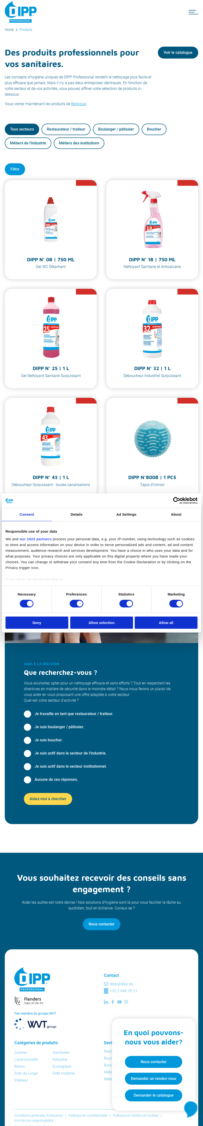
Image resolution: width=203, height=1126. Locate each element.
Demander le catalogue (152, 1094)
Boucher (154, 129)
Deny (36, 623)
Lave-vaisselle (26, 1059)
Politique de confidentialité (88, 1115)
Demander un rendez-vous (152, 1077)
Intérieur (21, 1080)
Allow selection (101, 623)
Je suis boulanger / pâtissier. (59, 727)
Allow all (166, 623)
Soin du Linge (25, 1073)
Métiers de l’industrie (28, 143)
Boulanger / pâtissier (116, 129)
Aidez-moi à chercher (48, 799)
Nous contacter (102, 924)
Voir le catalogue (178, 52)
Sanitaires (61, 1052)
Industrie (60, 1059)
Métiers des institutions (79, 143)
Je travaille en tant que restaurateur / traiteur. (74, 713)
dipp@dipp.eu (121, 984)
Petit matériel (64, 1073)
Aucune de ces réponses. (56, 779)
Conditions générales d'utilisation (38, 1115)
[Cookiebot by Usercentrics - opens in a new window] (177, 500)
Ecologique (62, 1066)
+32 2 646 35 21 (123, 991)
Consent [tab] (27, 514)
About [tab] (176, 514)
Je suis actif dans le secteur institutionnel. (71, 766)
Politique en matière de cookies (135, 1115)
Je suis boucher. (49, 740)
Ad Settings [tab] (126, 514)
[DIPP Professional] (21, 12)
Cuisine (20, 1052)
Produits (26, 30)
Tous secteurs (22, 129)
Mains (19, 1066)
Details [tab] (77, 514)
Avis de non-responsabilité (33, 1120)
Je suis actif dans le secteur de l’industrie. (71, 753)
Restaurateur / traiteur (66, 129)
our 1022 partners (36, 539)
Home (9, 30)
